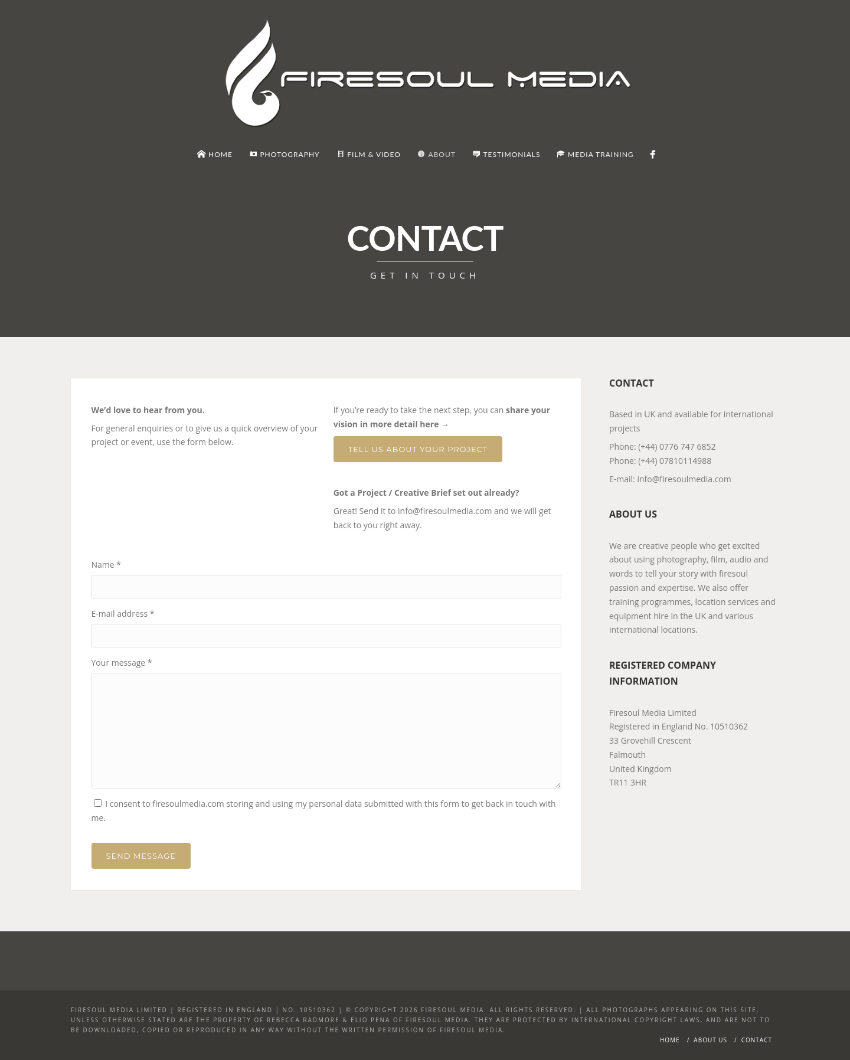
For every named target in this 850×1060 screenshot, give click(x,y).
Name (106, 564)
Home (670, 1040)
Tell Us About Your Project (418, 449)
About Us (710, 1040)
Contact (756, 1040)
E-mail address (123, 613)
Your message (121, 662)
